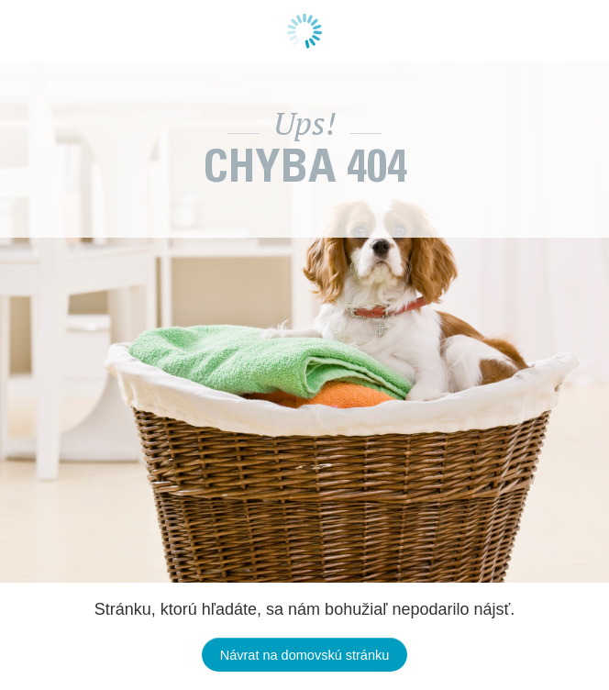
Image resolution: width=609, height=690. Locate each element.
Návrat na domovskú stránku (305, 655)
